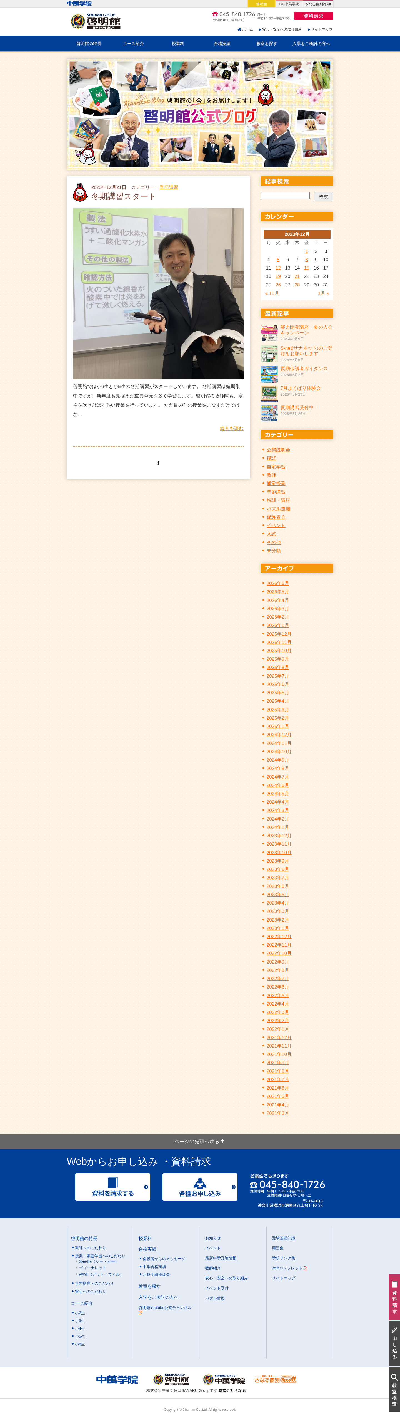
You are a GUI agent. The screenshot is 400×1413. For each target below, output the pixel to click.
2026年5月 (278, 591)
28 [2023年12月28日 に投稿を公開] (297, 285)
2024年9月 (278, 760)
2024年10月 (279, 751)
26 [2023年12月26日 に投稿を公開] (278, 285)
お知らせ (213, 1238)
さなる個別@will (318, 4)
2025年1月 (278, 726)
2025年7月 (278, 676)
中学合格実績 (154, 1266)
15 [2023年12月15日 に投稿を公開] (306, 268)
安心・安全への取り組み (282, 29)
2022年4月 (278, 1004)
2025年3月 (278, 709)
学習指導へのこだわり (94, 1283)
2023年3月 (278, 911)
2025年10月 (279, 650)
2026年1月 (278, 625)
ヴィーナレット (92, 1268)
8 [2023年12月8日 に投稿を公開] (307, 259)
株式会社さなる (232, 1390)
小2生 (80, 1313)
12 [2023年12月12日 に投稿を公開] (278, 268)
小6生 (80, 1344)
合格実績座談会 (156, 1274)
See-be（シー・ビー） (99, 1261)
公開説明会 (278, 450)
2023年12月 (279, 835)
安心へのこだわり (90, 1291)
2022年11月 (279, 945)
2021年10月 (279, 1054)
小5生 (80, 1336)
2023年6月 (278, 886)
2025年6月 (278, 684)
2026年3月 (278, 608)
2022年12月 (279, 936)
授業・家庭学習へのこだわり (100, 1256)
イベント (276, 525)
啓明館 (261, 4)
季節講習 (168, 187)
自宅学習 (276, 467)
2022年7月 (278, 978)
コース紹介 (133, 43)
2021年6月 (278, 1088)
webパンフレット (289, 1268)
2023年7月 (278, 877)
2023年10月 (279, 852)
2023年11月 (279, 844)
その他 (274, 542)
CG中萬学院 (289, 4)
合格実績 (222, 43)
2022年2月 (278, 1020)
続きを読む (232, 428)
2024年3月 (278, 810)
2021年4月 (278, 1105)
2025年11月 (279, 642)
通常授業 (276, 483)
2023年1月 (278, 928)
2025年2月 (278, 718)
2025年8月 (278, 667)
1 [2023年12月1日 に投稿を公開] (307, 251)
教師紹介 (213, 1268)
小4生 (80, 1328)
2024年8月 (278, 768)
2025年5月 (278, 692)
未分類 (274, 551)
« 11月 (272, 293)
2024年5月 (278, 793)
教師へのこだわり (90, 1248)
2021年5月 (278, 1096)
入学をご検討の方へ (311, 43)
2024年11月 (279, 743)
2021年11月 (279, 1046)
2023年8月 (278, 869)
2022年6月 (278, 987)
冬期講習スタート (124, 196)
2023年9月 (278, 861)
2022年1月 (278, 1029)
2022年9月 (278, 962)
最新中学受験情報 (220, 1258)
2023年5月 (278, 894)
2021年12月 (279, 1037)
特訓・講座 (278, 500)
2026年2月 (278, 617)
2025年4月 (278, 701)
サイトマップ (322, 29)
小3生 (80, 1320)
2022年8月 (278, 970)
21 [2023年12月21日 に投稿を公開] (297, 276)
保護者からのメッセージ (164, 1258)
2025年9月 (278, 659)
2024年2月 (278, 819)
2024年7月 (278, 777)
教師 (271, 475)
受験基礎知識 (283, 1238)
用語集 (278, 1248)
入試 (271, 534)
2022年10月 (279, 953)
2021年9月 (278, 1062)
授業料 (178, 43)
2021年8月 (278, 1071)
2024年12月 (279, 734)
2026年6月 (278, 583)
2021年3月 (278, 1113)
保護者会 (276, 517)
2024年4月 (278, 802)
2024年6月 (278, 785)
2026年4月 (278, 600)
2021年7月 (278, 1079)
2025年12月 (279, 634)
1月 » (323, 293)
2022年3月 (278, 1012)
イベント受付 (217, 1288)
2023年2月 (278, 920)
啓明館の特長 (88, 43)
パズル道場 (278, 509)
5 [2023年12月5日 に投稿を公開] (278, 259)
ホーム (247, 29)
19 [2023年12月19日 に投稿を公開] (278, 276)
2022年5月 (278, 995)
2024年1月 (278, 827)
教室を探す (266, 43)
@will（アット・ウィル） (101, 1274)
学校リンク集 (283, 1258)
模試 (271, 458)
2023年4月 (278, 903)
